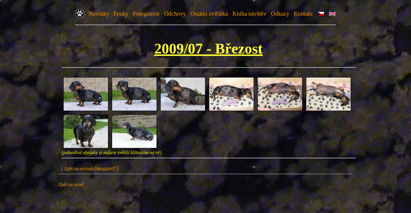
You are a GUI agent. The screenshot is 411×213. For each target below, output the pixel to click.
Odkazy (280, 13)
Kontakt (303, 13)
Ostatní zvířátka (209, 13)
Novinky (98, 13)
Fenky (121, 13)
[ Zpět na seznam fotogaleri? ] (90, 168)
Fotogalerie (146, 13)
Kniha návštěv (249, 13)
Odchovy (175, 13)
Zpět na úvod (71, 184)
